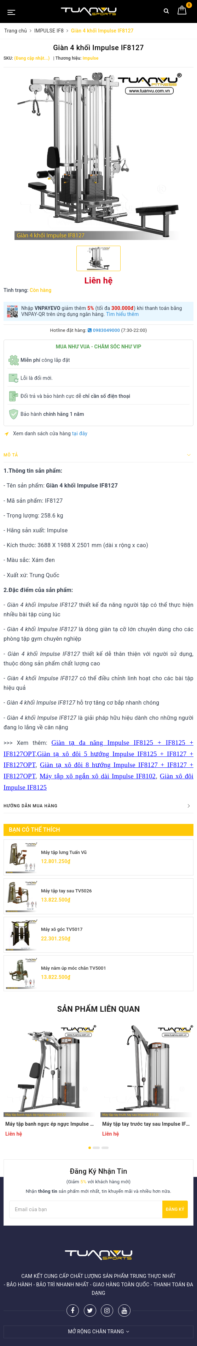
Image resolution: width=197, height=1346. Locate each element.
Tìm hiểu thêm (122, 314)
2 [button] (96, 1151)
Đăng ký (175, 1213)
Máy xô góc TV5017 (63, 931)
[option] (98, 155)
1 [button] (89, 1151)
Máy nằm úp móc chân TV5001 (76, 971)
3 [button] (105, 1151)
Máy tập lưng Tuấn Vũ (65, 852)
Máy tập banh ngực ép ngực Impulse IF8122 (50, 1128)
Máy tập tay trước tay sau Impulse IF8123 (147, 1128)
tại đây (79, 433)
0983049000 (104, 330)
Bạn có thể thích (34, 829)
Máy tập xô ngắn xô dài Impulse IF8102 (98, 776)
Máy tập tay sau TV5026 (68, 892)
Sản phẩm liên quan (98, 1013)
